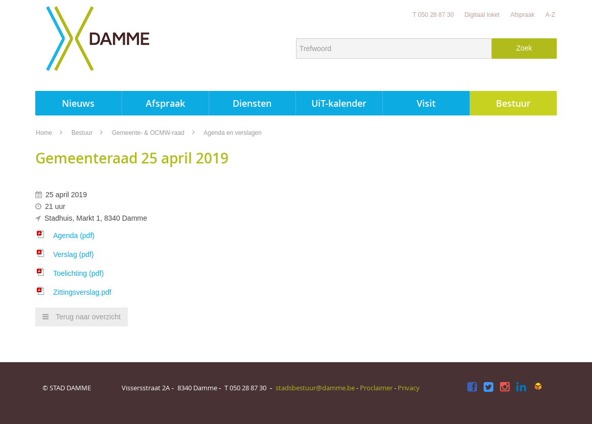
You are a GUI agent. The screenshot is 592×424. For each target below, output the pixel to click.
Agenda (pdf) (74, 235)
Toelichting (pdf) (78, 273)
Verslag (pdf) (73, 254)
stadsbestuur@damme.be (315, 387)
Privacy (409, 387)
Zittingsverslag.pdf (82, 292)
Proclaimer (376, 387)
